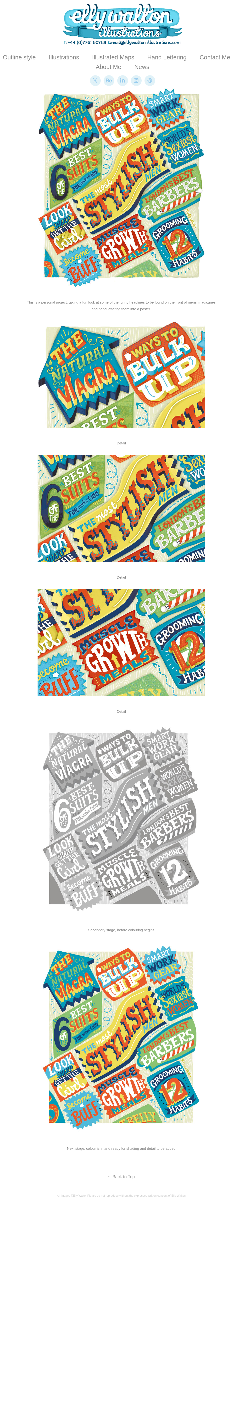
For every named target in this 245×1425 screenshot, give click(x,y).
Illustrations (64, 57)
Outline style (19, 57)
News (141, 66)
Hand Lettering (167, 57)
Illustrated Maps (113, 57)
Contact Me (215, 57)
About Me (108, 66)
